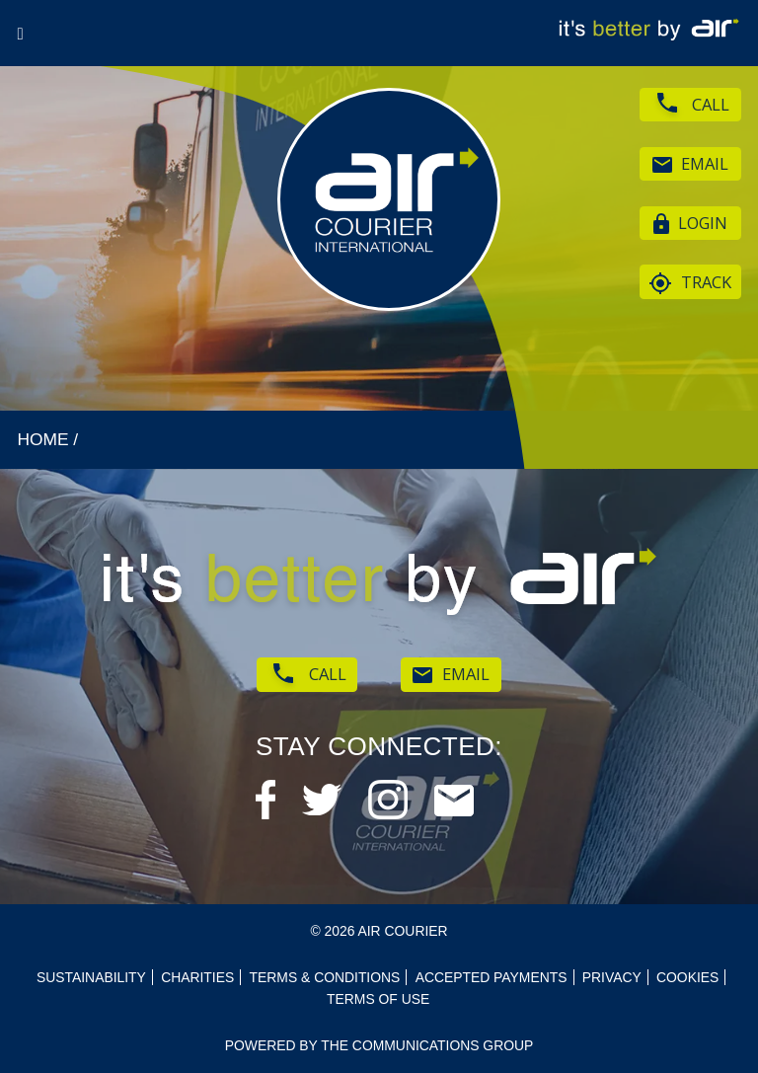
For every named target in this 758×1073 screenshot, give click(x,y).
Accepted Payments (492, 977)
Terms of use (378, 999)
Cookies (687, 977)
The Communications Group (427, 1045)
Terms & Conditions (325, 977)
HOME (42, 439)
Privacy (612, 977)
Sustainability (91, 977)
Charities (197, 977)
